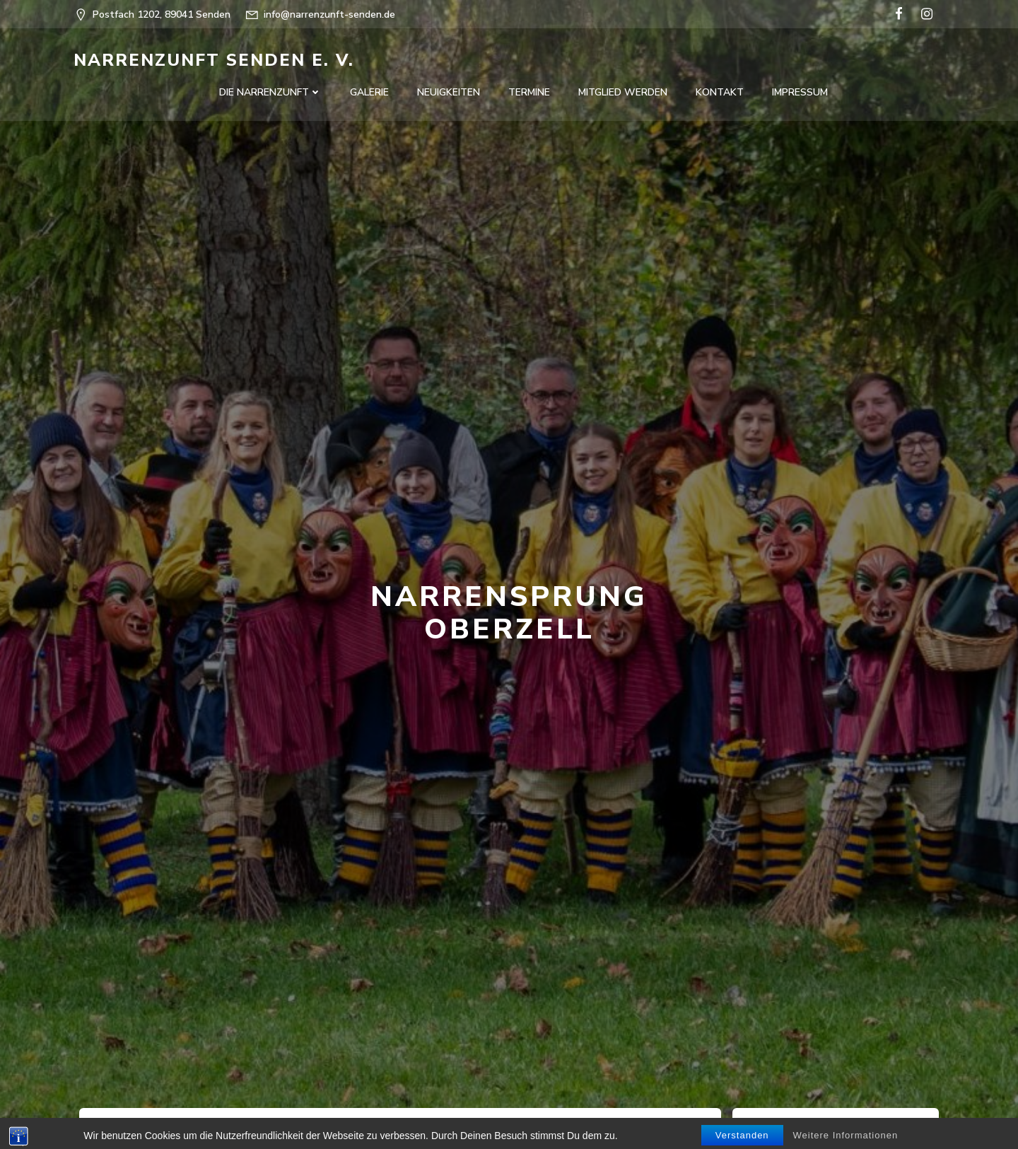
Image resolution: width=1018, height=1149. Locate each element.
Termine (529, 92)
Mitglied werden (622, 92)
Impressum (800, 92)
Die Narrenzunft (270, 92)
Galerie (369, 92)
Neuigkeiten (448, 92)
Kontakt (720, 92)
